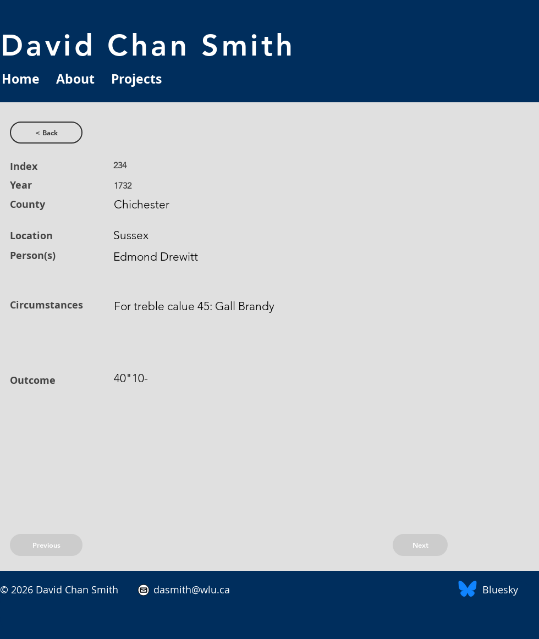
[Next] (420, 545)
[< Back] (46, 133)
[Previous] (46, 545)
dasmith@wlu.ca (190, 589)
